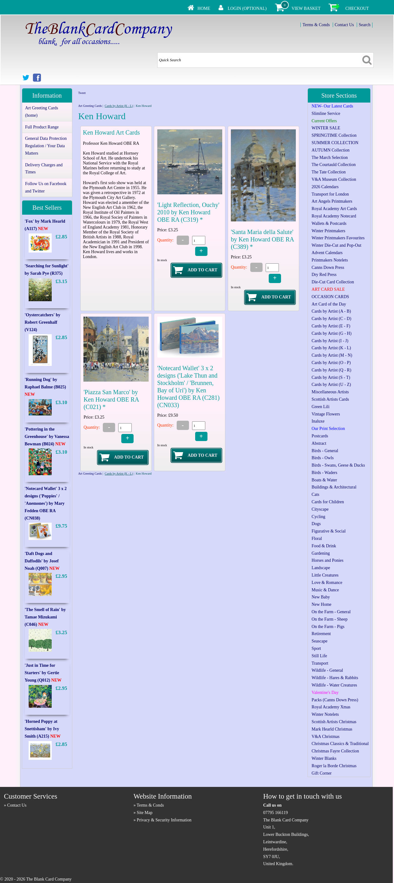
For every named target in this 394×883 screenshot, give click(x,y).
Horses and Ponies (327, 560)
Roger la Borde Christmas (334, 766)
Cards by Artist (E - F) (331, 326)
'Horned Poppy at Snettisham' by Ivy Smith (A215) (43, 729)
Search (364, 24)
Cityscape (320, 509)
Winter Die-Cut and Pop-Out (336, 245)
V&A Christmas (326, 736)
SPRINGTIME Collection (334, 135)
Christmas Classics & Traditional (340, 743)
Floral (317, 538)
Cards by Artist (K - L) (119, 105)
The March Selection (330, 157)
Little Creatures (325, 575)
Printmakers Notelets (330, 260)
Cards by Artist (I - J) (330, 340)
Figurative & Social (328, 531)
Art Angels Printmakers (332, 201)
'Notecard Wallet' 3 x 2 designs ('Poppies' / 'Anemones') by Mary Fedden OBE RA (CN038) (46, 503)
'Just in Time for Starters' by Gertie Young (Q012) (43, 673)
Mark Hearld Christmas (332, 729)
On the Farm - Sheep (330, 619)
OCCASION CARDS (330, 296)
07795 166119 (275, 812)
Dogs (316, 523)
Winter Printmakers (328, 231)
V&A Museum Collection (334, 179)
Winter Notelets (325, 714)
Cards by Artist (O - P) (331, 362)
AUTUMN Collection (330, 150)
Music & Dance (325, 590)
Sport (316, 648)
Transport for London (330, 194)
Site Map (144, 812)
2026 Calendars (325, 186)
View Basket (305, 8)
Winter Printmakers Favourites (338, 238)
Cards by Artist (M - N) (332, 355)
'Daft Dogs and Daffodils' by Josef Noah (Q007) (42, 561)
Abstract (319, 443)
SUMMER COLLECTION (335, 142)
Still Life (319, 656)
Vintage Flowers (326, 414)
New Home (321, 604)
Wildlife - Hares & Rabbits (335, 677)
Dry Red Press (324, 274)
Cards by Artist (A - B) (331, 311)
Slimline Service (326, 113)
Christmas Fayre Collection (335, 751)
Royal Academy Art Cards (334, 208)
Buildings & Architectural (334, 487)
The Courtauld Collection (334, 164)
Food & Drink (324, 546)
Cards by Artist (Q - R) (331, 370)
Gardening (321, 553)
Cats (315, 494)
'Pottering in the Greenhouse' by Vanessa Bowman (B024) (47, 436)
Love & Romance (327, 582)
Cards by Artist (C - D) (331, 318)
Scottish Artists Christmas (334, 721)
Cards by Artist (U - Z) (331, 384)
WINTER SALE (326, 128)
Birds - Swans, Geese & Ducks (338, 465)
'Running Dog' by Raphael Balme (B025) (45, 387)
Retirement (321, 633)
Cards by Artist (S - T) (331, 377)
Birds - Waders (324, 472)
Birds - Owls (323, 458)
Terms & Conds (316, 24)
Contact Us (344, 24)
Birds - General (325, 450)
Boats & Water (324, 480)
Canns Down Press (328, 267)
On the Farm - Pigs (328, 626)
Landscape (321, 567)
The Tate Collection (329, 172)
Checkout (357, 8)
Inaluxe (318, 421)
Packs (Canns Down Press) (335, 700)
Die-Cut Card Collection (333, 282)
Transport (320, 663)
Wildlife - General (327, 670)
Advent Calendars (327, 252)
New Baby (321, 597)
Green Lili (320, 406)
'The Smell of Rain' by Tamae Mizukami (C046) (45, 617)
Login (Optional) (247, 8)
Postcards (320, 436)
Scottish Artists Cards (330, 399)
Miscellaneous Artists (330, 392)
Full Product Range (41, 127)
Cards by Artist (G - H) (332, 333)
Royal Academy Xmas (331, 707)
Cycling (318, 516)
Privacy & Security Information (164, 820)
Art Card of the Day (329, 304)
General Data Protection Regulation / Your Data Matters (45, 146)
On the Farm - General (331, 612)
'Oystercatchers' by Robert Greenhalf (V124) (42, 322)
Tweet (82, 93)
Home (204, 8)
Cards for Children (328, 502)
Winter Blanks (324, 758)
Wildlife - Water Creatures (334, 685)
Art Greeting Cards (90, 105)
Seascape (319, 641)
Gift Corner (322, 773)
